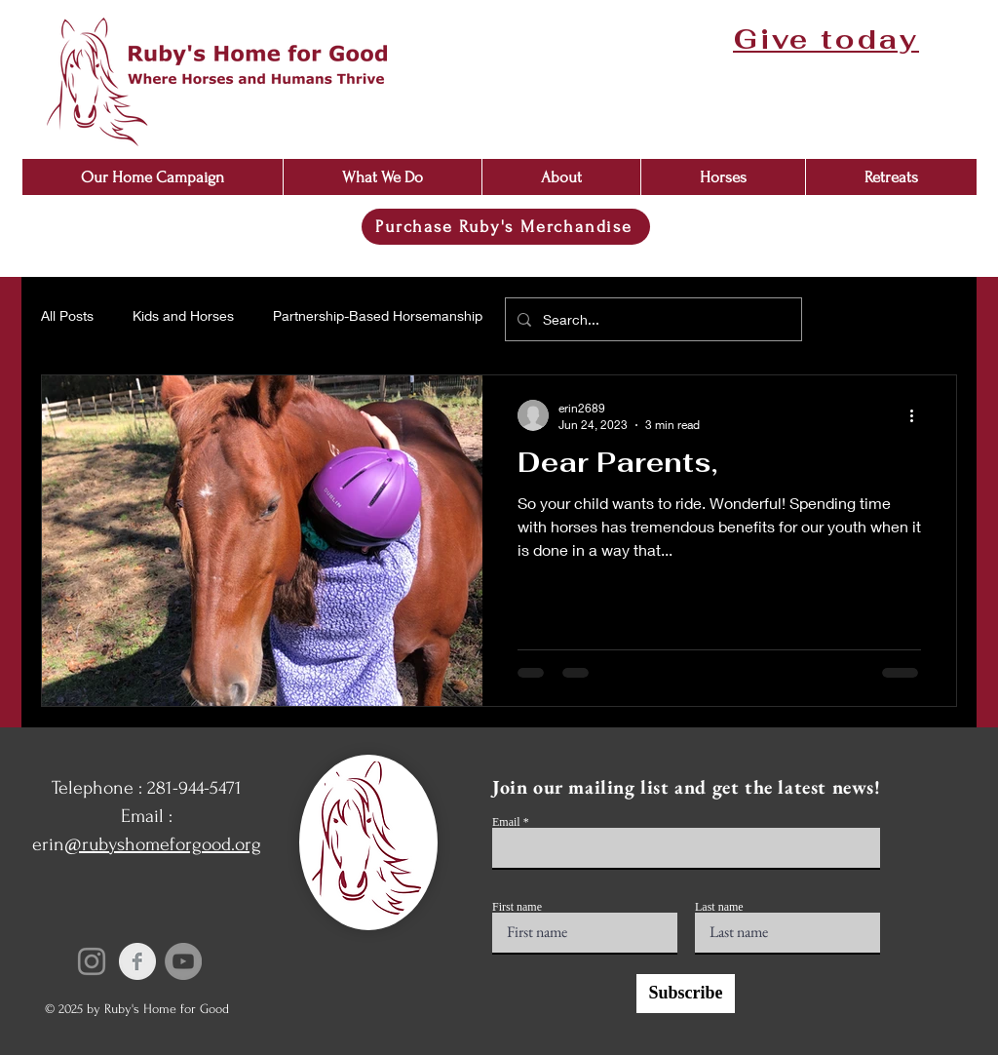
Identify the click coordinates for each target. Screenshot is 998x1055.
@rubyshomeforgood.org (162, 844)
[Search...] (651, 319)
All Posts (67, 315)
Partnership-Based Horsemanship (377, 315)
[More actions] (918, 415)
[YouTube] (183, 961)
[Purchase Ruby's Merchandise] (506, 227)
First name (517, 907)
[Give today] (828, 38)
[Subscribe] (685, 993)
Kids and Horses (183, 315)
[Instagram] (91, 961)
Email (506, 822)
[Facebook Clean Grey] (137, 961)
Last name (719, 907)
